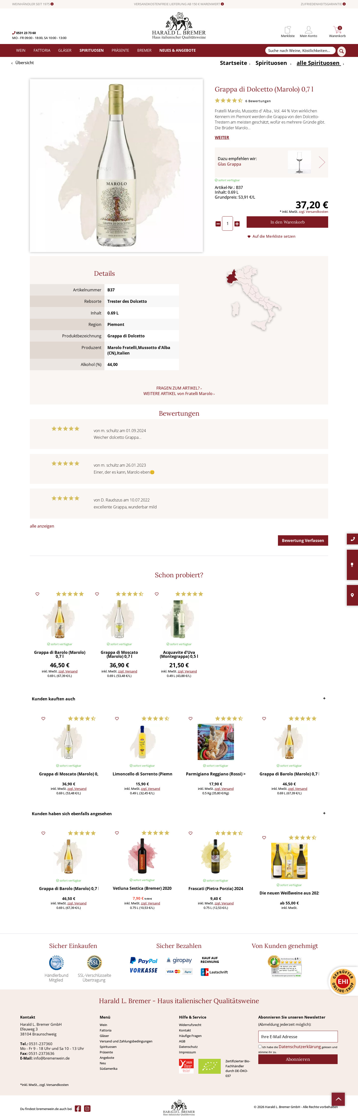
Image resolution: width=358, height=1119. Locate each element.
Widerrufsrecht (190, 1025)
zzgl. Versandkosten (313, 211)
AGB (182, 1041)
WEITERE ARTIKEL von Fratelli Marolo (178, 393)
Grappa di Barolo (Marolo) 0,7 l (59, 654)
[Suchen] (341, 51)
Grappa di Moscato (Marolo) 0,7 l (119, 654)
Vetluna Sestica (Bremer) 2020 (142, 888)
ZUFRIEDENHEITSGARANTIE (323, 4)
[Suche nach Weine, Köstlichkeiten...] (300, 50)
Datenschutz (188, 1046)
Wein (103, 1025)
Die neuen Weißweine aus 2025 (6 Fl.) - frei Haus (289, 893)
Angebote (107, 1057)
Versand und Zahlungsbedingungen (126, 1041)
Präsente (106, 1052)
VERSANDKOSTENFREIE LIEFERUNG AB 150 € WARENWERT (179, 4)
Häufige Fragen (190, 1035)
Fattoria (105, 1030)
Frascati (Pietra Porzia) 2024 (215, 889)
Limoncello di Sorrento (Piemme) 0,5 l (142, 774)
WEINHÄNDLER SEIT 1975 (33, 4)
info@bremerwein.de (52, 1058)
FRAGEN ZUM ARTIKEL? (178, 388)
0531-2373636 (41, 1053)
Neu (103, 1063)
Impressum (187, 1052)
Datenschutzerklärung (300, 1046)
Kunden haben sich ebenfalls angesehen (72, 813)
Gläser (104, 1035)
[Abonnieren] (298, 1059)
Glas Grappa (229, 164)
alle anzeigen (42, 526)
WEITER (222, 137)
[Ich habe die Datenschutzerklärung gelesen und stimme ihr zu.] (260, 1046)
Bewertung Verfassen (303, 540)
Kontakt (185, 1030)
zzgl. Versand (68, 671)
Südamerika (108, 1068)
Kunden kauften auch (53, 699)
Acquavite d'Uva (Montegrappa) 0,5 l (179, 654)
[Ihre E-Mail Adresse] (298, 1036)
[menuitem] (288, 29)
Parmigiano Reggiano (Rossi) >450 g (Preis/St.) (215, 774)
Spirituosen (108, 1046)
